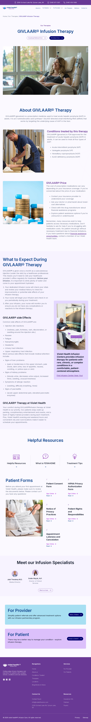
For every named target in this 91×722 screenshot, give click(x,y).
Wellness (76, 8)
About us (35, 672)
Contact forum (36, 699)
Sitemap (85, 717)
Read (48, 496)
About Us (38, 8)
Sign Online (50, 493)
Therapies (35, 678)
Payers (66, 705)
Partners (66, 702)
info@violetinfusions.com (40, 702)
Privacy (77, 717)
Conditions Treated (38, 675)
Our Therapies (68, 8)
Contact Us (84, 8)
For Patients (67, 672)
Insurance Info (68, 699)
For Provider (68, 669)
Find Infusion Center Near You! (70, 375)
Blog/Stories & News (39, 685)
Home (5, 16)
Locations (35, 682)
